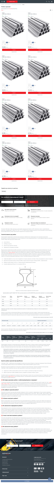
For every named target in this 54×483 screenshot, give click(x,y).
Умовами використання (18, 205)
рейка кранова (12, 252)
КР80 (2, 383)
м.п (8, 42)
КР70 (50, 382)
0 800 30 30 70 (37, 457)
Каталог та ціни (12, 1)
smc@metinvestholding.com (39, 463)
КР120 (8, 383)
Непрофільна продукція (6, 465)
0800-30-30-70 (11, 376)
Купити (14, 49)
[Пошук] (47, 2)
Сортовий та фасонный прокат (7, 459)
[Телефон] (49, 2)
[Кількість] (5, 44)
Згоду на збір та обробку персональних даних (31, 205)
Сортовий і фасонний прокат (16, 4)
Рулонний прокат (5, 464)
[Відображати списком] (52, 10)
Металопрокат (7, 4)
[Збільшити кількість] (7, 44)
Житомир (4, 191)
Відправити (32, 202)
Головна (2, 4)
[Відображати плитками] (50, 10)
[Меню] (2, 1)
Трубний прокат (5, 462)
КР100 (5, 383)
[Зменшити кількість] (3, 44)
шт (32, 42)
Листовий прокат (5, 461)
